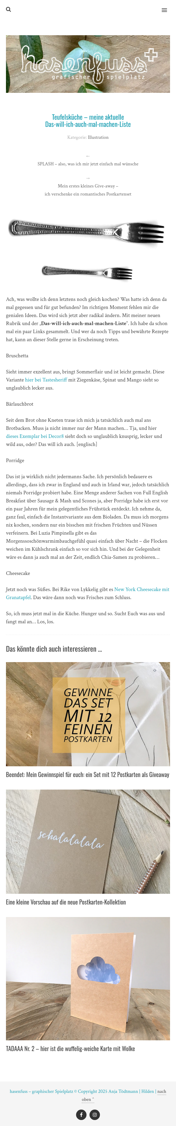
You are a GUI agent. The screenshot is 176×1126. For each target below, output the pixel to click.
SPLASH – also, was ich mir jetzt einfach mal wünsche (88, 164)
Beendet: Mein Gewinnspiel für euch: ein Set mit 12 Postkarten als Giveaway (87, 774)
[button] (168, 6)
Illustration (98, 137)
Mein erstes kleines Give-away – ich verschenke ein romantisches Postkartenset (88, 190)
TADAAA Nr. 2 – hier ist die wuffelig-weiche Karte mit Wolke (70, 1048)
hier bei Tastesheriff (46, 379)
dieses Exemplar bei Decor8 (35, 436)
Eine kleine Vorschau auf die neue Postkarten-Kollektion (66, 901)
